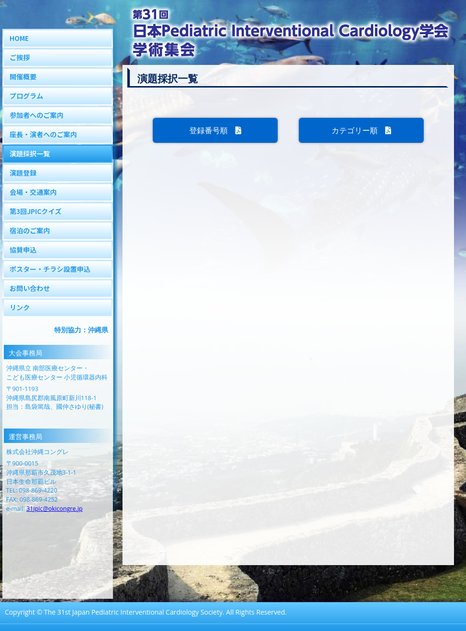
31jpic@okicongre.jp (54, 509)
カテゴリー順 (361, 130)
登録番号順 (215, 130)
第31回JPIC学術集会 (288, 34)
